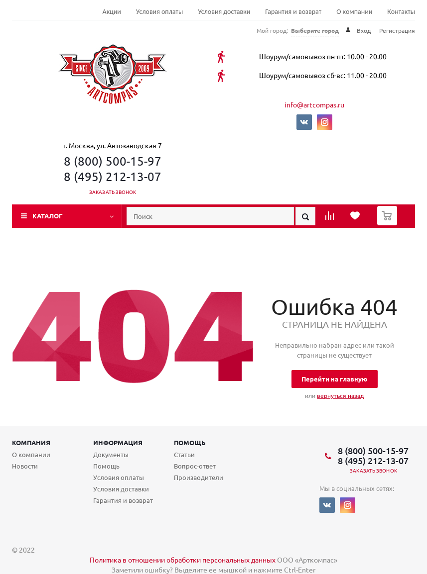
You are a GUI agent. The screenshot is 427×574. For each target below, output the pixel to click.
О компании (354, 11)
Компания (31, 442)
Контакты (401, 11)
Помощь (190, 442)
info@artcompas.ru (314, 104)
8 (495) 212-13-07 (112, 176)
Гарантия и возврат (293, 11)
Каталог (47, 215)
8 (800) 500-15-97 (112, 161)
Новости (25, 466)
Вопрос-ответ (195, 466)
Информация (117, 442)
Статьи (184, 454)
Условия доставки (224, 11)
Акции (112, 11)
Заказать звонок (113, 191)
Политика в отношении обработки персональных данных (183, 559)
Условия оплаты (159, 11)
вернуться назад (340, 395)
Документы (111, 454)
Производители (198, 477)
